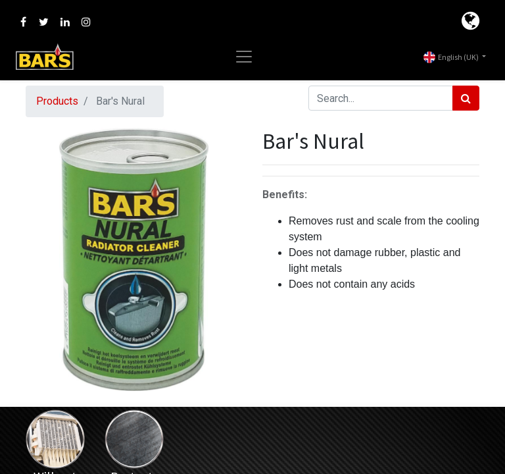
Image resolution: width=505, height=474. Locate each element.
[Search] (465, 98)
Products (57, 101)
